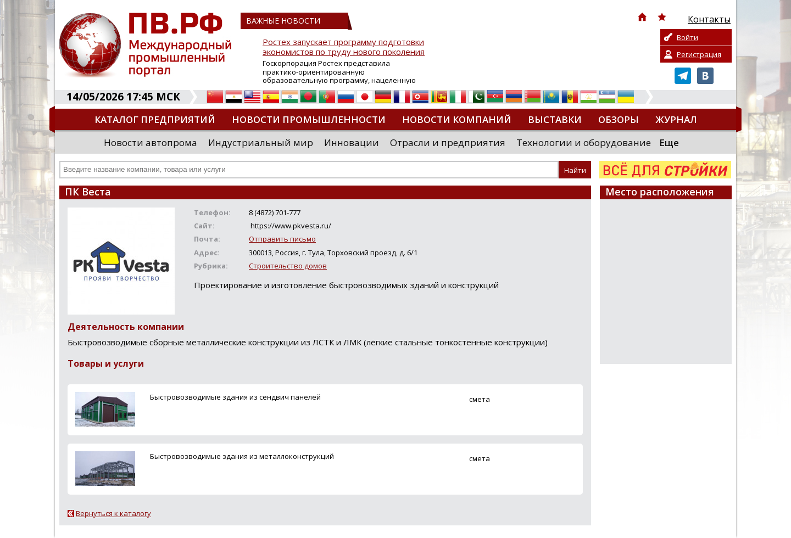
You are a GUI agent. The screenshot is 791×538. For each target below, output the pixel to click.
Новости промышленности (309, 119)
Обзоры (618, 119)
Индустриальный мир (260, 142)
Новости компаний (456, 119)
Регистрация (699, 54)
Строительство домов (288, 266)
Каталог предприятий (154, 119)
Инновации (351, 142)
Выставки (555, 119)
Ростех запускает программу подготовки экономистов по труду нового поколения (344, 47)
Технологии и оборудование (583, 142)
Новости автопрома (150, 142)
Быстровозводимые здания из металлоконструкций (242, 456)
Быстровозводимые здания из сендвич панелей (235, 397)
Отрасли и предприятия (447, 142)
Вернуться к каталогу (113, 513)
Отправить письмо (282, 239)
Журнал (676, 119)
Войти (687, 37)
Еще (669, 142)
